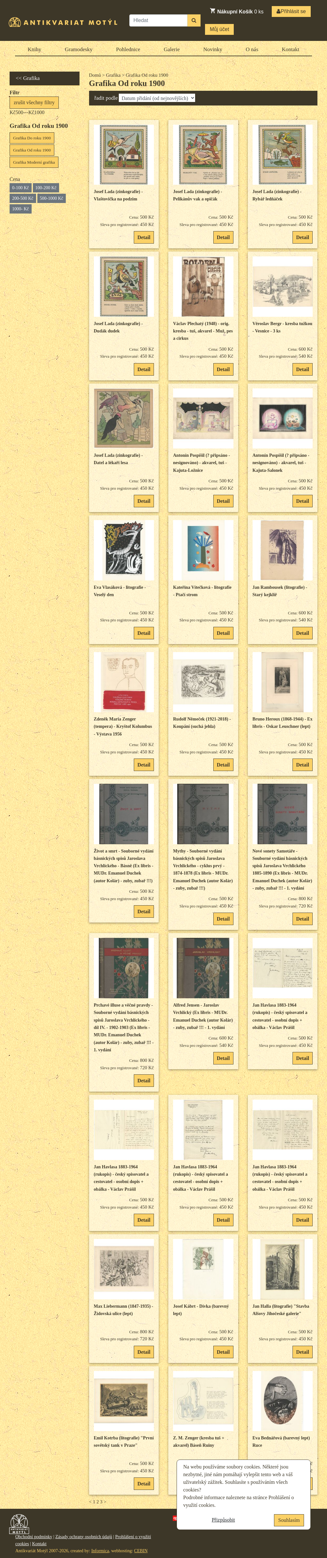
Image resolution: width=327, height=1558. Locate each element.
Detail (143, 237)
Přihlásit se (291, 11)
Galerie (172, 49)
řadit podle (106, 98)
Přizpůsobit (223, 1520)
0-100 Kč (20, 187)
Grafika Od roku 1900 (32, 150)
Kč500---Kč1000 (27, 112)
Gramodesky (79, 49)
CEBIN (141, 1550)
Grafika (113, 75)
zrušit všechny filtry (34, 102)
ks (236, 10)
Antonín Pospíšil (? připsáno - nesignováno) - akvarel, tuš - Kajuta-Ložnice (201, 463)
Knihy (35, 49)
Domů (95, 75)
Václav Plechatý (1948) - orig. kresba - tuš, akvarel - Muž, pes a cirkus (203, 331)
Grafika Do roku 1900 (32, 138)
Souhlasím (289, 1520)
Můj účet (219, 29)
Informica (100, 1550)
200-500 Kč (23, 198)
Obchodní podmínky (33, 1536)
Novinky (212, 49)
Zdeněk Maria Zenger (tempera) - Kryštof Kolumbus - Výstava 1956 (123, 726)
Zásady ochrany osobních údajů (83, 1536)
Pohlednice (128, 49)
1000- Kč (20, 208)
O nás (252, 49)
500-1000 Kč (52, 198)
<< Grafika (28, 78)
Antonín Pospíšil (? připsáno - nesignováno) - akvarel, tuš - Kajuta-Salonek (281, 463)
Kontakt (290, 49)
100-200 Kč (46, 187)
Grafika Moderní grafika (34, 162)
